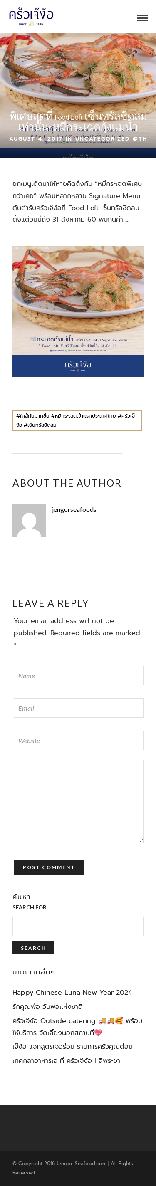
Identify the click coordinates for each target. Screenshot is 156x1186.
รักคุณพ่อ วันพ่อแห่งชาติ (47, 1006)
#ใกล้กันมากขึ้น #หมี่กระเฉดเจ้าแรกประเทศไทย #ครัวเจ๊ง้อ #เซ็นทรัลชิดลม (75, 420)
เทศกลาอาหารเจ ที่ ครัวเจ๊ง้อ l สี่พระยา (66, 1060)
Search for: (30, 907)
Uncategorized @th (111, 139)
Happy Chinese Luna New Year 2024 (72, 992)
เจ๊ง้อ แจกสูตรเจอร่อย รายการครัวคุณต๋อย (72, 1046)
